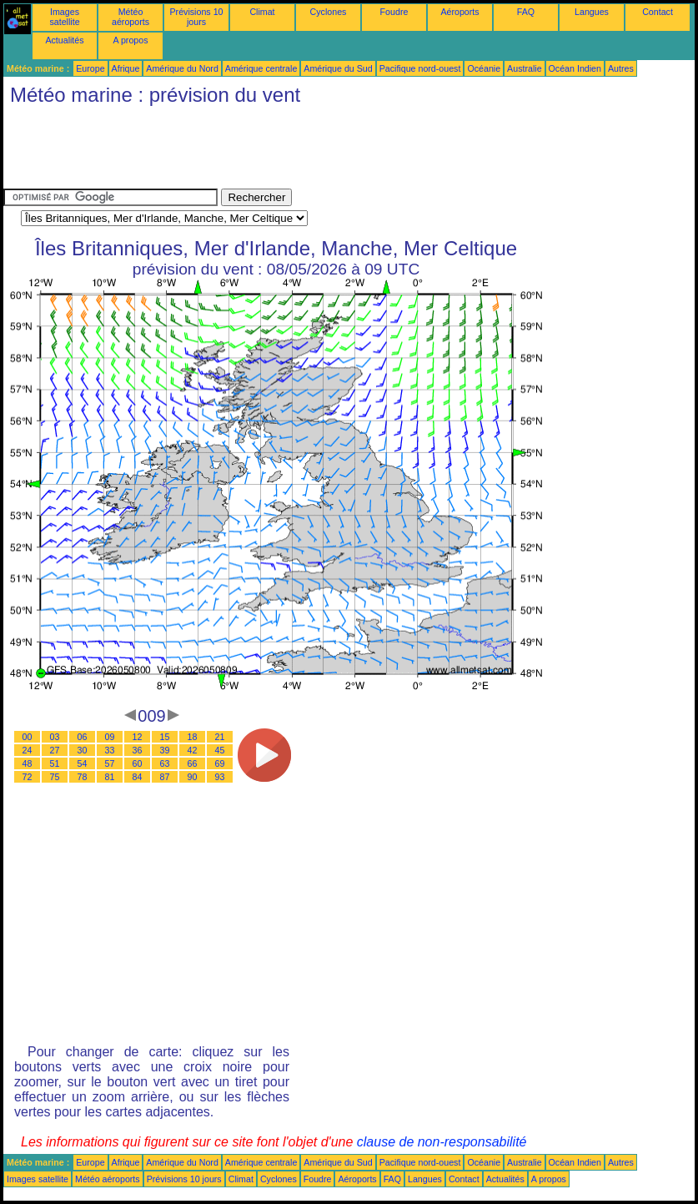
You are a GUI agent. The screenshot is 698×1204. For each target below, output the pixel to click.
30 (83, 750)
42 (193, 750)
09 (110, 737)
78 (83, 777)
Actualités (64, 40)
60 (138, 763)
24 (28, 750)
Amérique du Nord (182, 68)
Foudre (394, 12)
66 (193, 763)
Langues (592, 12)
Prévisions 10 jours (196, 17)
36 (138, 750)
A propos (130, 40)
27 (55, 750)
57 (110, 763)
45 (220, 750)
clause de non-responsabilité (442, 1142)
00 (28, 737)
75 (55, 777)
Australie (524, 68)
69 (220, 763)
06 (83, 737)
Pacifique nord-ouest (420, 68)
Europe (90, 68)
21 (220, 737)
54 (83, 763)
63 (165, 763)
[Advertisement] (306, 151)
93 (220, 777)
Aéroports (459, 12)
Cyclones (328, 12)
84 (138, 777)
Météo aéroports (130, 17)
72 (28, 777)
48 (28, 763)
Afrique (126, 68)
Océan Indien (575, 68)
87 (165, 777)
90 (193, 777)
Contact (657, 12)
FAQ (526, 12)
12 (138, 737)
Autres (621, 68)
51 (55, 763)
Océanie (483, 68)
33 (110, 750)
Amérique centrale (261, 68)
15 (165, 737)
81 (110, 777)
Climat (261, 12)
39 (165, 750)
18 (193, 737)
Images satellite (64, 17)
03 (55, 737)
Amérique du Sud (338, 68)
